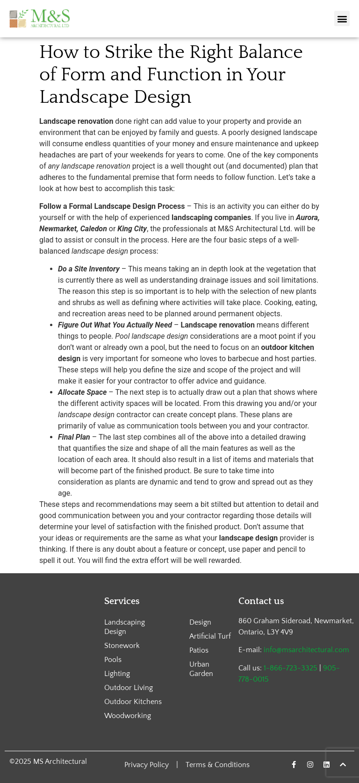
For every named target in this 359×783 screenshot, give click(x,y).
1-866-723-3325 (290, 668)
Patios (198, 650)
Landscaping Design (124, 627)
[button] (342, 18)
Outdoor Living (128, 687)
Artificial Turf (210, 636)
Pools (113, 659)
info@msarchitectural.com (306, 650)
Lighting (117, 673)
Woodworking (127, 716)
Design (200, 622)
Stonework (122, 645)
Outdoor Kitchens (133, 702)
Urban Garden (201, 669)
